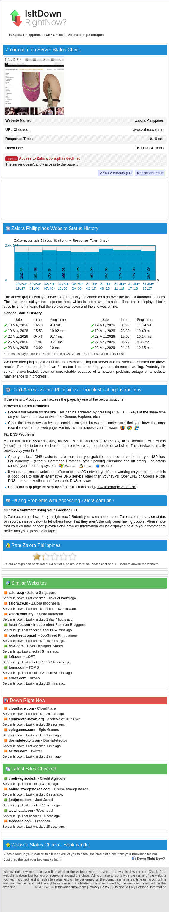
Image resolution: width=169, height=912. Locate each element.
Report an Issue (150, 173)
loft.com (16, 657)
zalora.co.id (18, 603)
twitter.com (18, 751)
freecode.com (20, 821)
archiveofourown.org (26, 719)
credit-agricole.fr (23, 778)
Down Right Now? (148, 858)
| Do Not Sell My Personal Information (139, 887)
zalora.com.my (21, 614)
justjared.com (20, 800)
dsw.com (16, 646)
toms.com (17, 667)
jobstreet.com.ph (23, 635)
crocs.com (17, 678)
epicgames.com (22, 730)
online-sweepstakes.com (29, 789)
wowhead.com (21, 810)
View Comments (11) (116, 173)
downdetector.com (24, 740)
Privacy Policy (99, 887)
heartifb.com (19, 625)
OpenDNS (129, 476)
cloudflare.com (21, 708)
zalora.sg (16, 593)
